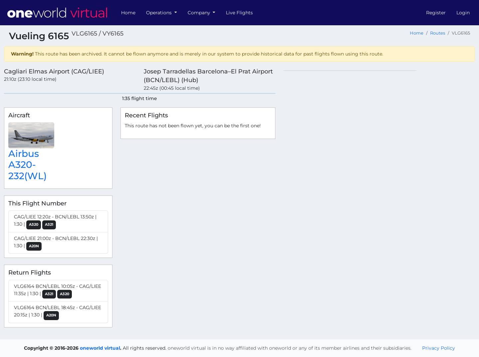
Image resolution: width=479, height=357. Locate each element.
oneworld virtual (100, 348)
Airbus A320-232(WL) (27, 164)
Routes (437, 33)
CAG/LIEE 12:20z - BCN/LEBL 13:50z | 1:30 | (55, 221)
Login (463, 13)
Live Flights (239, 13)
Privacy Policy (438, 348)
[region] (379, 170)
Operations (159, 13)
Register (436, 13)
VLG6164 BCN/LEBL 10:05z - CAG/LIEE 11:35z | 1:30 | (57, 291)
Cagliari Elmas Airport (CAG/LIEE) (54, 71)
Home (128, 13)
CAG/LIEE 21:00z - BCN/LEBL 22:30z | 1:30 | (56, 243)
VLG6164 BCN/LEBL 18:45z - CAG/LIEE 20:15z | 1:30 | (57, 312)
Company (200, 13)
